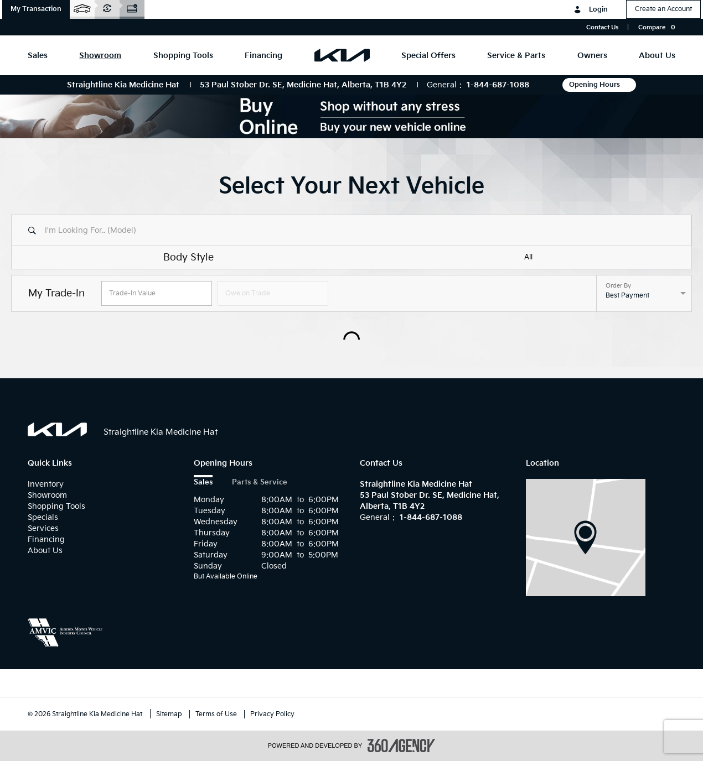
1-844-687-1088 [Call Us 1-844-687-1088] (498, 85)
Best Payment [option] (627, 295)
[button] (36, 9)
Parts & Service (259, 482)
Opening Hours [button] (599, 85)
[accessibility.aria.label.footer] (401, 745)
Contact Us (602, 27)
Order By (618, 286)
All (528, 257)
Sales (203, 482)
